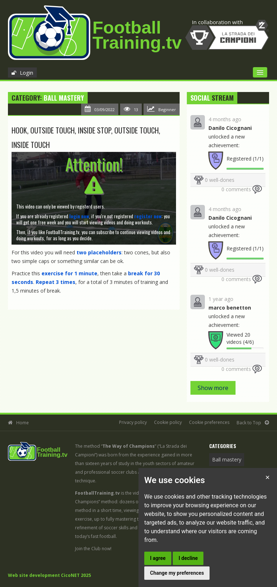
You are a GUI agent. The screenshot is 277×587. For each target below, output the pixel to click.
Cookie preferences (209, 422)
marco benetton (229, 307)
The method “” (115, 446)
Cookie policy (168, 422)
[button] (79, 216)
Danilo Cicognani (230, 127)
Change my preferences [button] (177, 573)
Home (22, 423)
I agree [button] (158, 558)
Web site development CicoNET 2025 (49, 575)
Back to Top (249, 423)
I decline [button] (188, 558)
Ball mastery (64, 97)
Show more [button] (213, 388)
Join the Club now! (93, 549)
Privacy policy (133, 422)
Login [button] (26, 72)
